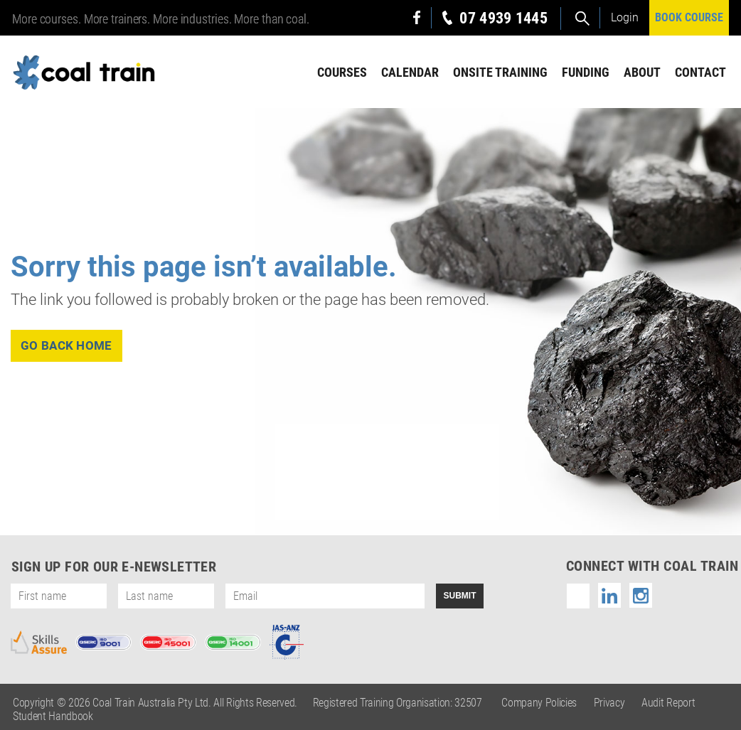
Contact (700, 72)
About (642, 72)
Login (625, 17)
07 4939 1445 (503, 18)
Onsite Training (500, 72)
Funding (585, 72)
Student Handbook (53, 716)
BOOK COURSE (689, 17)
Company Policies (539, 702)
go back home (66, 345)
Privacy (609, 702)
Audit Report (668, 702)
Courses (342, 72)
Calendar (410, 72)
